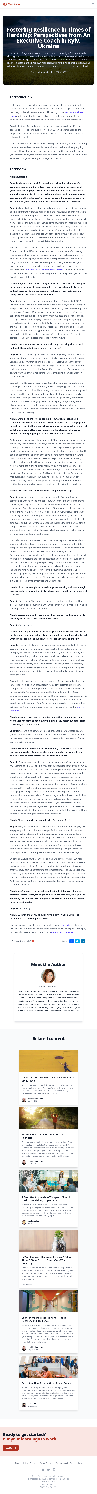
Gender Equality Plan (65, 1463)
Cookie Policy (45, 1463)
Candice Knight (33, 1221)
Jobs (80, 1463)
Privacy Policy (29, 1463)
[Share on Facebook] (71, 941)
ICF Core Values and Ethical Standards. (45, 269)
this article (67, 925)
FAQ (17, 1463)
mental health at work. (62, 932)
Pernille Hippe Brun (35, 1099)
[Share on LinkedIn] (83, 941)
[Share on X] (77, 941)
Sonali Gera (32, 1404)
